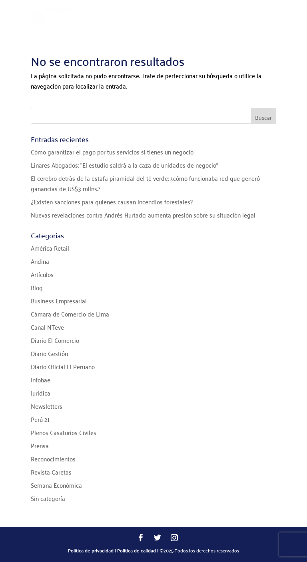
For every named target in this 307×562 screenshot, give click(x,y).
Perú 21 (40, 419)
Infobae (40, 379)
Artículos (42, 274)
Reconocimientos (53, 458)
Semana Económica (56, 485)
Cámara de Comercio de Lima (70, 313)
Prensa (40, 445)
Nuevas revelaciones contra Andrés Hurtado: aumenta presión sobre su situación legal (143, 214)
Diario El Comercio (55, 340)
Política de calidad (136, 550)
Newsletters (46, 406)
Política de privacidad (91, 550)
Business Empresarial (59, 300)
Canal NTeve (47, 326)
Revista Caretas (51, 471)
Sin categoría (48, 498)
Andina (40, 261)
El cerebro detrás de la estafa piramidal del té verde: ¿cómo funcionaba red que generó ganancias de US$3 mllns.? (145, 183)
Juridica (40, 392)
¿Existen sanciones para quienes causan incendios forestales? (112, 201)
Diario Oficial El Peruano (63, 366)
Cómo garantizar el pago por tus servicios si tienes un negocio (112, 151)
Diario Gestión (49, 353)
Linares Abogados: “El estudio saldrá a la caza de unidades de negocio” (124, 164)
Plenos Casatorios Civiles (63, 432)
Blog (37, 287)
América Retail (50, 247)
